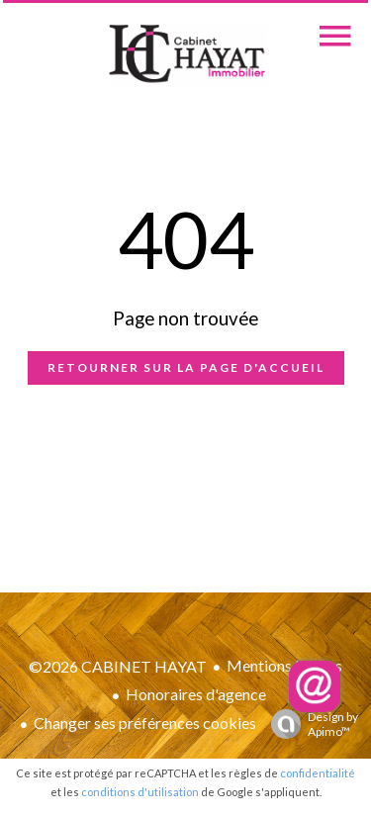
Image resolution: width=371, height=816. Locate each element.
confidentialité (317, 773)
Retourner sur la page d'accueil (186, 367)
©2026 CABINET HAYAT (118, 666)
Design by (309, 724)
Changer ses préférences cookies (145, 722)
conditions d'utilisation (140, 791)
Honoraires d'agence (196, 693)
